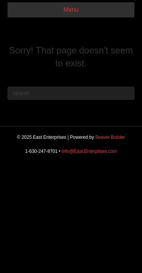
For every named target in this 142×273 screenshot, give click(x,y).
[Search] (71, 93)
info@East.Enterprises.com (89, 151)
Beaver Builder (110, 137)
